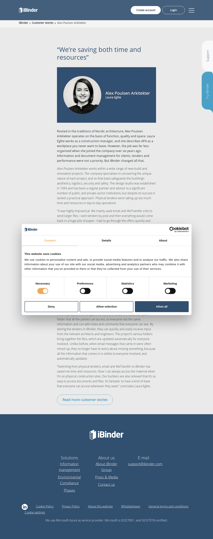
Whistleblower (130, 506)
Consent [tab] (50, 240)
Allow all (162, 306)
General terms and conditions (168, 506)
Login (173, 10)
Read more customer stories (85, 399)
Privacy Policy (71, 506)
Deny (51, 306)
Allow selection (106, 306)
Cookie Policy (45, 506)
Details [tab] (106, 240)
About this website (100, 506)
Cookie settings (35, 512)
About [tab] (163, 240)
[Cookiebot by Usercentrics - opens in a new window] (172, 229)
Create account (145, 10)
